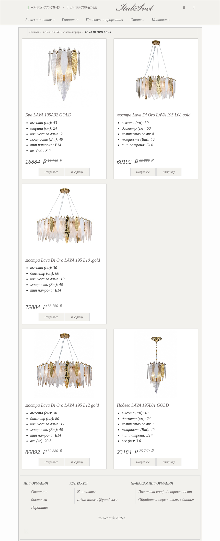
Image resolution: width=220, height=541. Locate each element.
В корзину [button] (77, 172)
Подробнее (51, 172)
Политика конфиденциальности (165, 492)
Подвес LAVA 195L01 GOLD (143, 405)
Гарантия (70, 20)
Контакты (161, 20)
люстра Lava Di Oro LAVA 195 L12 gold (62, 405)
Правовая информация (104, 20)
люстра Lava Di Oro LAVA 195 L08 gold (154, 115)
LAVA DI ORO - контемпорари (62, 32)
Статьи (137, 20)
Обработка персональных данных (166, 499)
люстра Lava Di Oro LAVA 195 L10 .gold (62, 260)
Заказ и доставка (40, 20)
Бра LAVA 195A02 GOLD (48, 115)
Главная (34, 32)
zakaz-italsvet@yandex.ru (97, 499)
